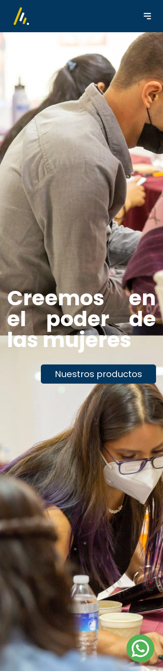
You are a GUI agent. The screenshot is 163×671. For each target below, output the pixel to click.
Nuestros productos (98, 374)
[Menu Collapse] (147, 16)
